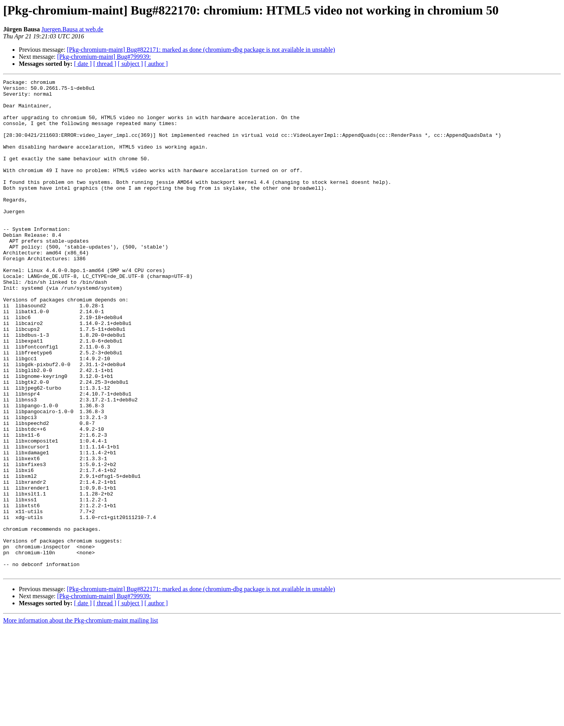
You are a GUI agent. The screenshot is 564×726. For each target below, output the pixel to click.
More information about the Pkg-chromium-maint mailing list (80, 719)
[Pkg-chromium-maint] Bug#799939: (104, 56)
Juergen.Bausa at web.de (72, 29)
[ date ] (83, 63)
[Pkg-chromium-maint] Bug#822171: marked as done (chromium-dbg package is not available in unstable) (201, 49)
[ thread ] (104, 63)
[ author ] (156, 63)
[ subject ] (130, 63)
